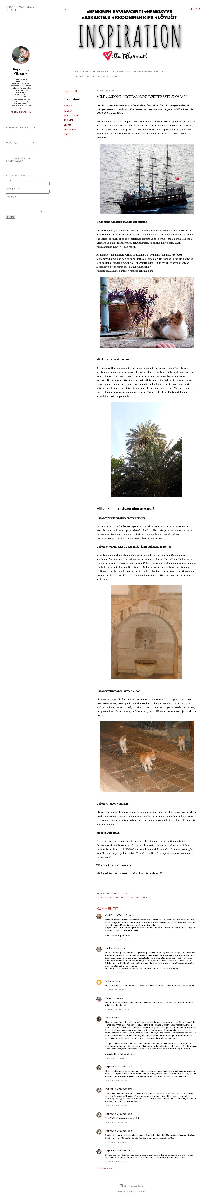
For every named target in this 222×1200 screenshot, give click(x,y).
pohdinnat (71, 115)
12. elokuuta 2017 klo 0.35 (116, 1162)
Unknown (110, 981)
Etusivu (79, 76)
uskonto (70, 129)
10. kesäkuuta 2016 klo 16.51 (116, 940)
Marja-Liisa (110, 998)
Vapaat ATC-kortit (108, 76)
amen (68, 106)
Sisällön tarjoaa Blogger (132, 1186)
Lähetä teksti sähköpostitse (118, 893)
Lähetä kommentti (105, 1168)
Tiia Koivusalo (112, 948)
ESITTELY (91, 76)
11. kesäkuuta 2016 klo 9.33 (116, 1058)
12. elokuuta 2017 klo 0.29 (116, 1080)
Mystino (109, 1017)
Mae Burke (141, 1191)
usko (67, 125)
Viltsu (68, 134)
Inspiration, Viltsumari (116, 1066)
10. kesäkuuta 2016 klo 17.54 (117, 973)
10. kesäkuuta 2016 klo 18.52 (117, 1009)
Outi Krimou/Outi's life (116, 915)
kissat (68, 110)
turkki (68, 120)
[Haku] (195, 8)
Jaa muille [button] (71, 91)
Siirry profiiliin (21, 112)
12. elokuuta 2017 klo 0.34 (116, 1142)
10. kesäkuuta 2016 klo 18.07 (117, 990)
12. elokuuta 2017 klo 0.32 (116, 1105)
